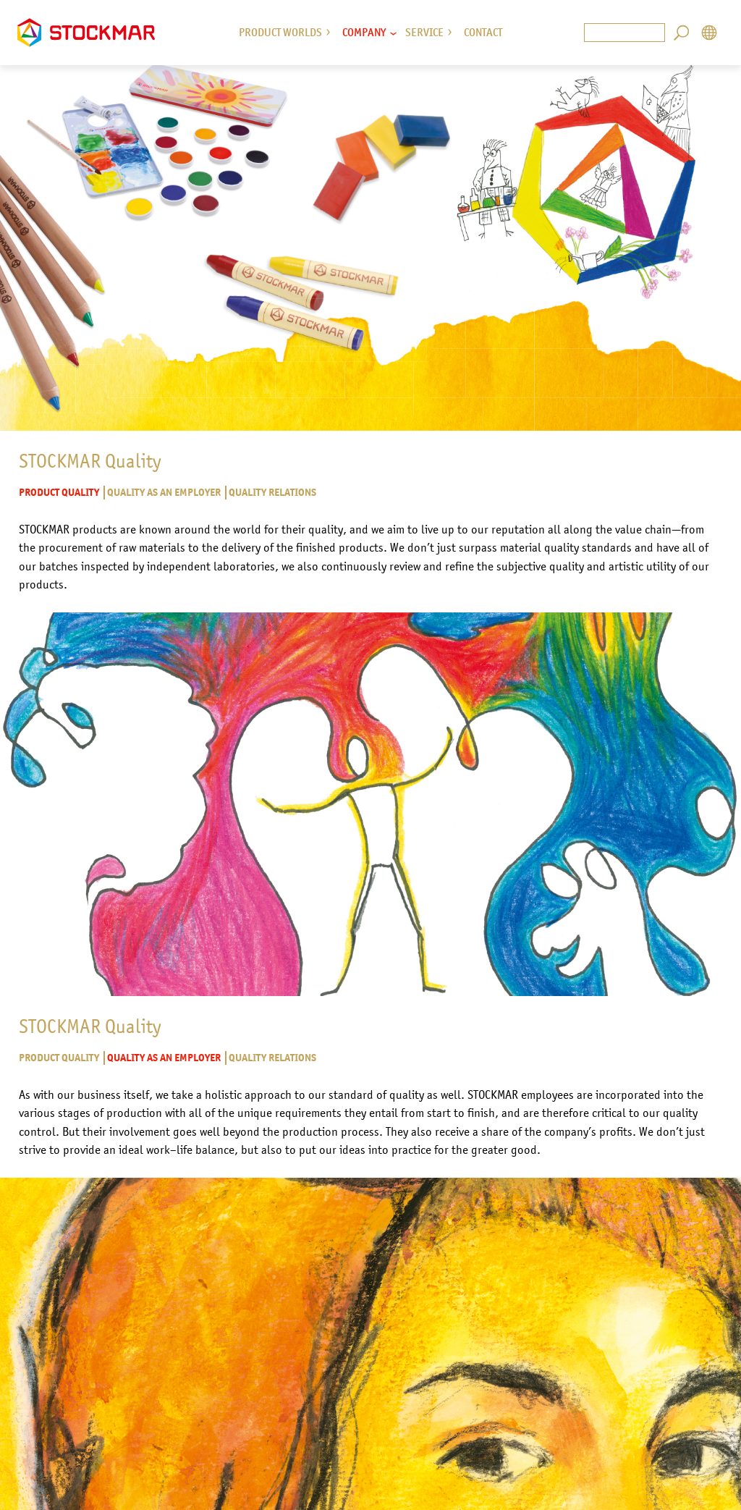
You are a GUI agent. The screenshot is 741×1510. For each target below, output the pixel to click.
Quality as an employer (163, 492)
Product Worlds (280, 32)
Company (364, 32)
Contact (483, 32)
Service (424, 32)
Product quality (59, 492)
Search (681, 33)
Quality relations (272, 492)
